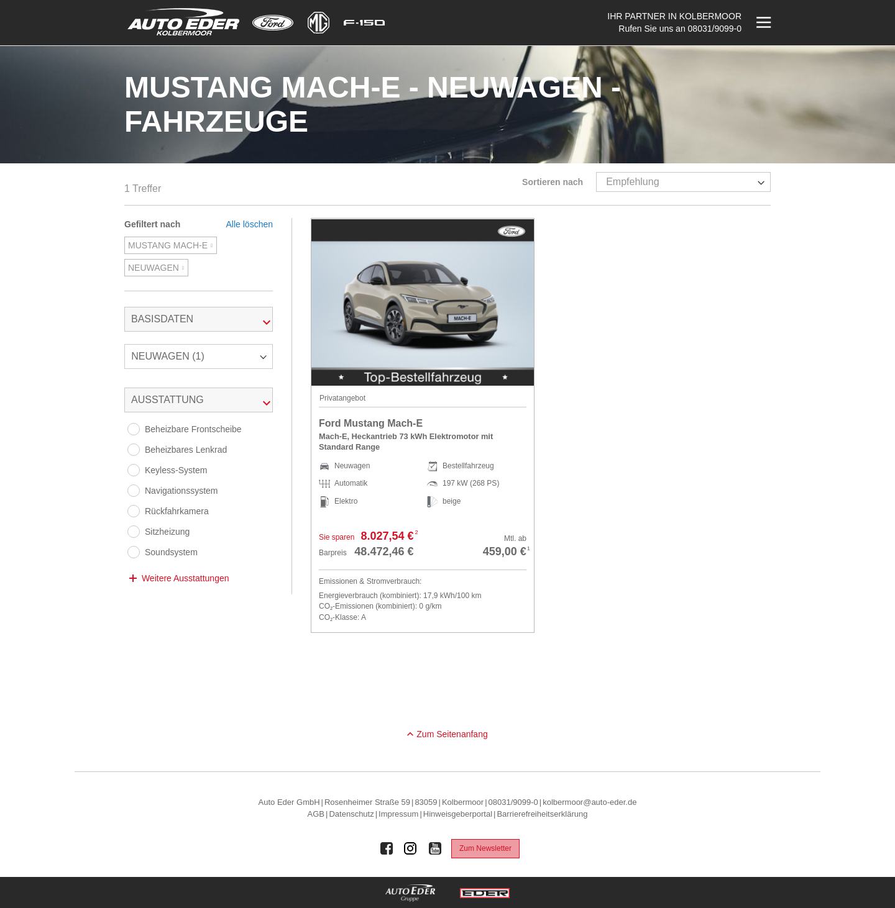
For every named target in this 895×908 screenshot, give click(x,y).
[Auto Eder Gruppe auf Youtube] (435, 848)
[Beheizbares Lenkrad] (133, 449)
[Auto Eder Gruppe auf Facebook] (386, 848)
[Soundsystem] (133, 552)
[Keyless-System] (133, 470)
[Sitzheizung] (133, 531)
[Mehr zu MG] (318, 23)
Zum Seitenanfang (451, 734)
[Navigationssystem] (133, 490)
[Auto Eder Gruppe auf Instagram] (411, 848)
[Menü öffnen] (762, 23)
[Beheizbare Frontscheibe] (133, 429)
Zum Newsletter (485, 848)
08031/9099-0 (714, 29)
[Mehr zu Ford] (272, 23)
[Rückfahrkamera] (133, 511)
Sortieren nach (552, 182)
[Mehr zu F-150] (364, 23)
